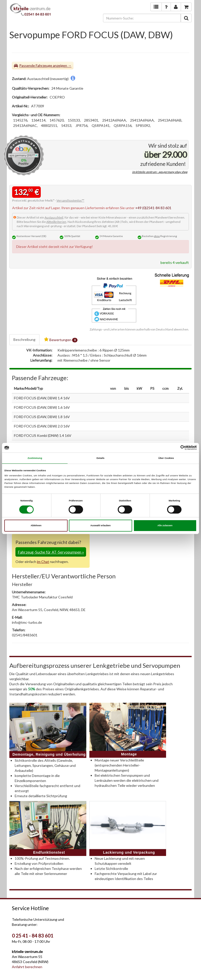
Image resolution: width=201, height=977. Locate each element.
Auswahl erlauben (100, 525)
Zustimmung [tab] (35, 458)
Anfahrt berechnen (27, 967)
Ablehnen (36, 525)
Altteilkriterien (56, 222)
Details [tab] (100, 458)
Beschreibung (24, 339)
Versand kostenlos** (70, 200)
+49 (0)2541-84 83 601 (153, 208)
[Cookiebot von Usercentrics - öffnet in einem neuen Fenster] (174, 447)
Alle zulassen (164, 525)
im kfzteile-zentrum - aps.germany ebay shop (159, 171)
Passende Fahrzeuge (35, 65)
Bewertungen (60, 339)
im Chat (43, 561)
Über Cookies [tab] (166, 458)
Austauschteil (54, 217)
